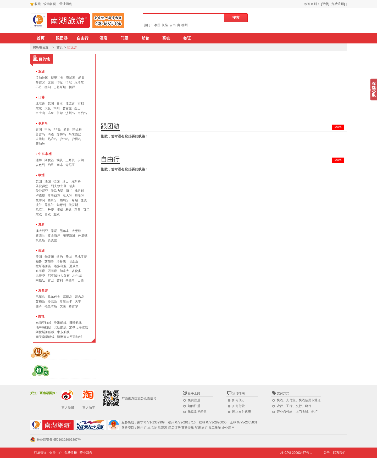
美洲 (41, 250)
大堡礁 (76, 231)
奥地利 (79, 195)
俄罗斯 (73, 205)
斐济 (39, 306)
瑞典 (72, 186)
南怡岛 (82, 113)
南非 (60, 165)
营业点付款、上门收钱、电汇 (297, 412)
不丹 (39, 87)
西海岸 (52, 271)
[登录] (325, 4)
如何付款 (238, 406)
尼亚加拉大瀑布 (59, 275)
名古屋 (67, 108)
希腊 (75, 200)
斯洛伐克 (54, 195)
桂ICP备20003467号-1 (296, 453)
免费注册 (194, 400)
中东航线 (63, 332)
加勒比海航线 (78, 327)
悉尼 (54, 231)
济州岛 (70, 113)
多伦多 (76, 271)
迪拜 (39, 160)
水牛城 (77, 275)
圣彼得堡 (42, 186)
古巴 (51, 280)
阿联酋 (49, 160)
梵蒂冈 (40, 200)
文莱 (51, 82)
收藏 (35, 4)
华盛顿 (49, 257)
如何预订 (238, 400)
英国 (39, 181)
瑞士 (65, 181)
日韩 (41, 97)
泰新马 (43, 123)
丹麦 (51, 209)
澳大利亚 (42, 231)
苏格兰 (49, 205)
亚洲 (41, 71)
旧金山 (73, 261)
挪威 (60, 209)
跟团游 (62, 38)
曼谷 (66, 129)
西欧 (48, 214)
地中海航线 (43, 327)
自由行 (82, 38)
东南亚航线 (43, 323)
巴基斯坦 (59, 87)
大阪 (48, 108)
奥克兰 (52, 240)
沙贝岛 (76, 139)
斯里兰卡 (57, 78)
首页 (41, 38)
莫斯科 (76, 181)
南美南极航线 (45, 337)
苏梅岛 (61, 134)
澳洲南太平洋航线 (69, 337)
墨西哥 (70, 280)
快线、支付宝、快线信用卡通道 (299, 400)
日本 (60, 103)
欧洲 (41, 175)
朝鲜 (72, 87)
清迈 (51, 134)
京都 (80, 103)
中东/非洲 (45, 154)
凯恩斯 (40, 240)
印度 (60, 82)
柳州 (184, 25)
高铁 (166, 38)
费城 (68, 257)
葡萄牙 (64, 200)
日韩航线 (75, 323)
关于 (326, 453)
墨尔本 (64, 231)
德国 (56, 181)
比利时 (79, 191)
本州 (56, 108)
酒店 (103, 38)
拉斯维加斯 (43, 266)
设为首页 (49, 4)
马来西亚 (75, 134)
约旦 (51, 165)
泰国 (157, 25)
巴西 (80, 280)
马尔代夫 (54, 297)
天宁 (78, 301)
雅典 (68, 209)
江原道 (70, 103)
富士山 (40, 113)
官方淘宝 (88, 408)
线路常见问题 (197, 412)
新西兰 (40, 235)
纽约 (60, 257)
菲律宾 (40, 82)
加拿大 (64, 271)
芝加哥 (49, 261)
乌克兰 (40, 209)
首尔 (60, 113)
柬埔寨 (70, 78)
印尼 (68, 82)
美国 (39, 257)
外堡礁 (82, 235)
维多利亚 (60, 266)
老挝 (81, 78)
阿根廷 (40, 280)
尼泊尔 (79, 82)
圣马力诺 (57, 191)
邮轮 (145, 38)
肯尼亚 (70, 165)
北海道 (40, 103)
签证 (187, 38)
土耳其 (70, 160)
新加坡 (40, 144)
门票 (124, 38)
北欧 (56, 214)
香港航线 (60, 323)
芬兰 (86, 209)
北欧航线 (60, 327)
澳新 (41, 224)
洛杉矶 (61, 261)
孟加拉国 (42, 78)
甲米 (48, 129)
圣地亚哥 (80, 257)
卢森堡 (40, 195)
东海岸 (40, 271)
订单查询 (40, 453)
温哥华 (40, 275)
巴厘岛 (40, 297)
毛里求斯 (51, 306)
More (338, 127)
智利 (60, 280)
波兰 (39, 205)
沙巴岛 (64, 139)
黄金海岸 (54, 235)
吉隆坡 (40, 139)
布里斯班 (69, 235)
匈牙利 (61, 205)
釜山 (77, 108)
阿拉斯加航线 (45, 332)
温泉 (51, 113)
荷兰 (69, 191)
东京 (39, 108)
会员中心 (55, 453)
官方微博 (68, 408)
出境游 (72, 47)
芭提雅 (77, 129)
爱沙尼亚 (42, 191)
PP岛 (57, 129)
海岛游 (43, 290)
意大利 (67, 195)
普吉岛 (40, 134)
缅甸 (48, 87)
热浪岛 (52, 139)
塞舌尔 (73, 306)
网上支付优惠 (241, 412)
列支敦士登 (58, 186)
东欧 (39, 214)
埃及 (60, 160)
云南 (172, 25)
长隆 (165, 25)
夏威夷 (74, 266)
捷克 (84, 200)
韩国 (51, 103)
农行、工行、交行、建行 (294, 406)
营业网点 (65, 4)
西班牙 (52, 200)
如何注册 (194, 406)
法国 (48, 181)
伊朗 (80, 160)
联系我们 (339, 453)
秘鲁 (77, 209)
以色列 (40, 165)
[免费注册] (337, 4)
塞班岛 (67, 297)
